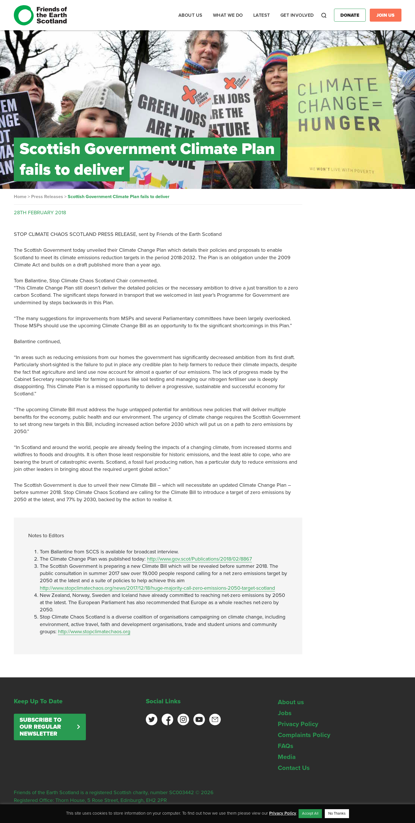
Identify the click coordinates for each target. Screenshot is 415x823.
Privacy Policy (298, 724)
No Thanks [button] (337, 813)
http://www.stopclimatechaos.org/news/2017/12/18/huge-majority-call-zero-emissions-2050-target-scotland (157, 588)
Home (20, 197)
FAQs (285, 746)
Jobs (285, 713)
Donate (349, 15)
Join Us (385, 15)
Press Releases (47, 197)
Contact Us (294, 768)
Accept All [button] (310, 813)
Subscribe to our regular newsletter (40, 727)
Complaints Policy (304, 735)
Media (287, 757)
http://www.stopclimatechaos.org (94, 631)
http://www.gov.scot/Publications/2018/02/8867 (199, 559)
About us (291, 702)
